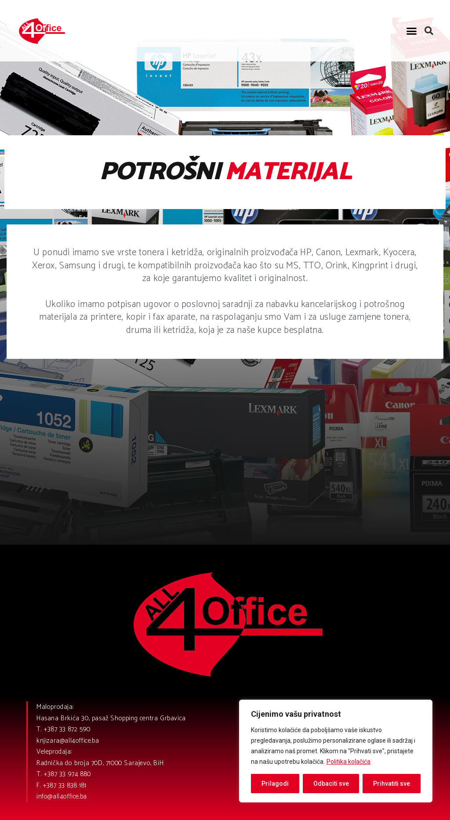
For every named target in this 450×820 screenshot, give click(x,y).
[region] (335, 751)
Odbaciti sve (331, 783)
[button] (411, 30)
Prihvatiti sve (391, 783)
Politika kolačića (348, 761)
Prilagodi (275, 783)
